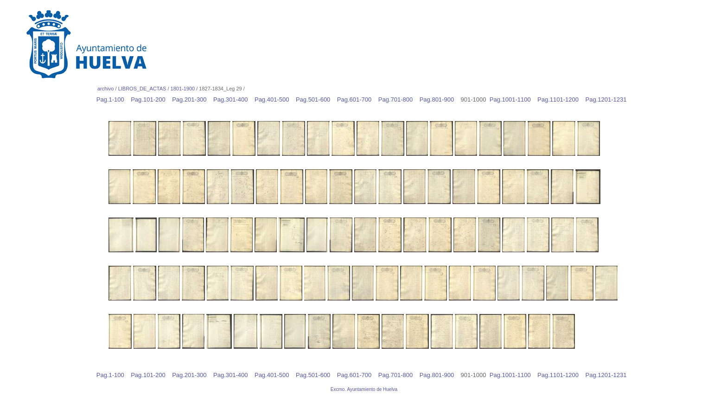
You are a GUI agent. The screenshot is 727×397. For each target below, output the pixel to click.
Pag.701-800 (398, 99)
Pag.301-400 (233, 99)
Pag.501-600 (315, 99)
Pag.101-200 (150, 99)
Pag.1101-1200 (560, 99)
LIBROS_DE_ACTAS (142, 88)
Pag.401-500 (274, 99)
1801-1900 (183, 88)
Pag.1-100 (112, 99)
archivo (105, 88)
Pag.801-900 (439, 99)
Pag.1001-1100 (513, 99)
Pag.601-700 (356, 99)
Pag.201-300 (191, 99)
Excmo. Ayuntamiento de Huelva (364, 389)
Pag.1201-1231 (608, 99)
